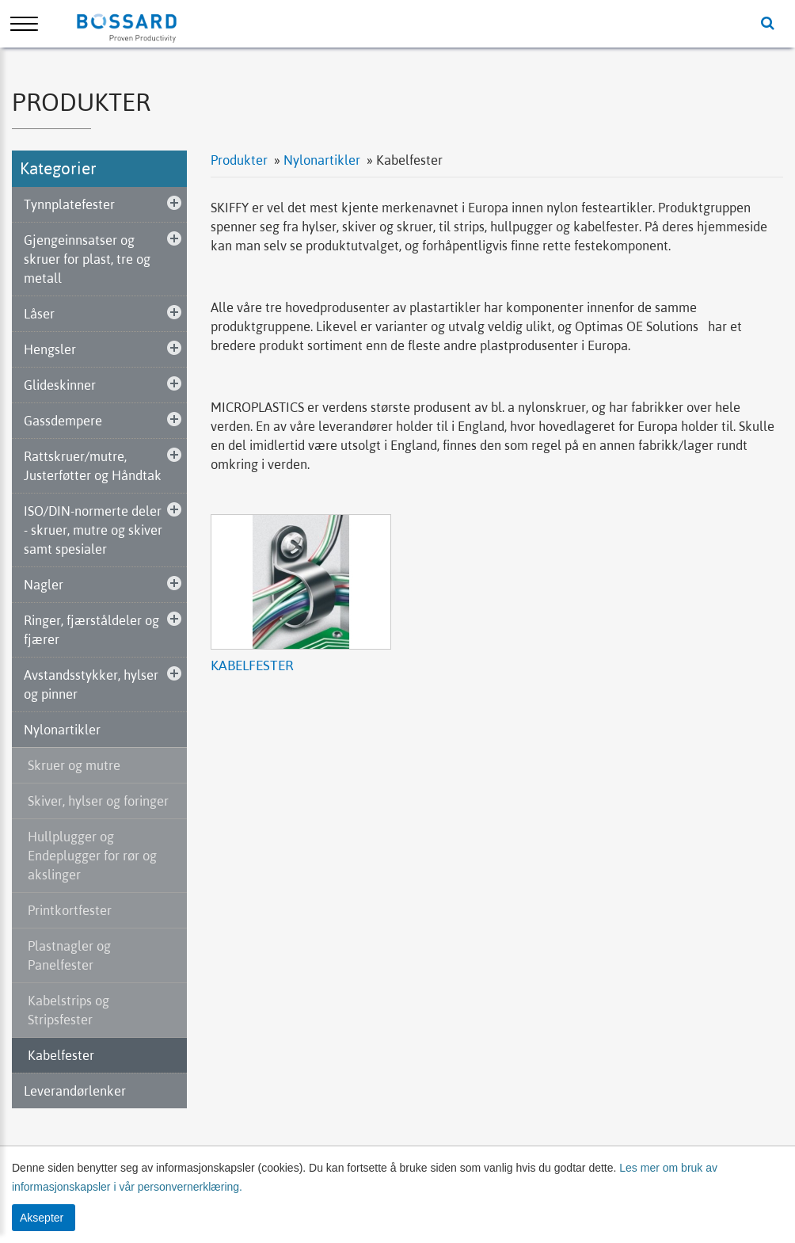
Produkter (239, 160)
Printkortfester (70, 910)
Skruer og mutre (74, 765)
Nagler (43, 584)
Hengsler (50, 349)
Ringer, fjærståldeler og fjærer (91, 630)
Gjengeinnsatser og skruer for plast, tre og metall (87, 259)
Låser (39, 313)
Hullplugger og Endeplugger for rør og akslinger (92, 855)
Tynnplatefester (69, 204)
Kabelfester (61, 1055)
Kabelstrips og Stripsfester (68, 1010)
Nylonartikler (62, 729)
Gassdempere (63, 420)
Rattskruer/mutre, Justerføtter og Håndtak (93, 466)
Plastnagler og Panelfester (69, 955)
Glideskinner (60, 385)
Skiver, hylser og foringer (98, 801)
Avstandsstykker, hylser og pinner (91, 684)
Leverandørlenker (75, 1091)
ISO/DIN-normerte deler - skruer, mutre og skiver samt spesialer (93, 530)
